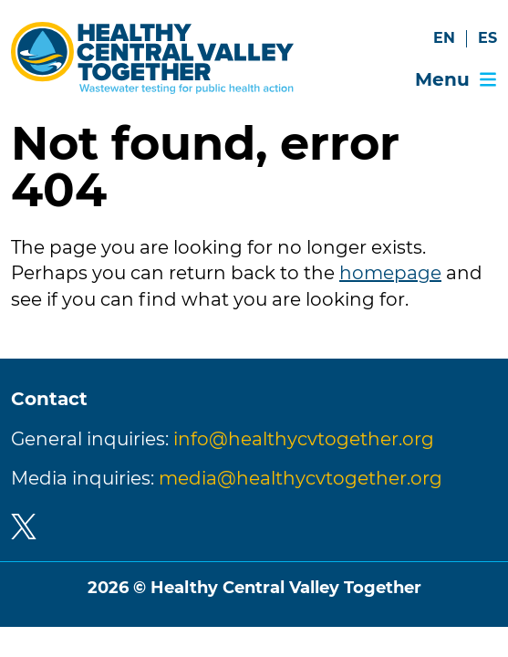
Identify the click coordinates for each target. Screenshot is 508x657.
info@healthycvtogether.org (303, 439)
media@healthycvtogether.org (300, 478)
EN (444, 38)
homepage (390, 273)
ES (487, 38)
